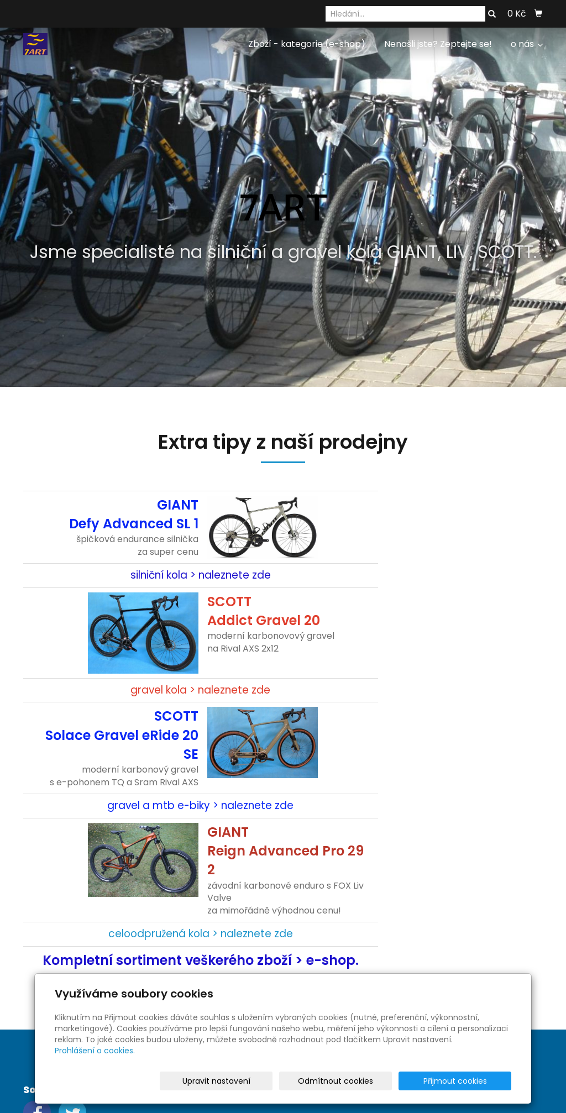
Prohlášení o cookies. (95, 1050)
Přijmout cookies (469, 1080)
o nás (527, 44)
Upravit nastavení (287, 1080)
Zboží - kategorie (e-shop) (306, 44)
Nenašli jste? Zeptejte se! (438, 44)
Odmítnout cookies (380, 1080)
